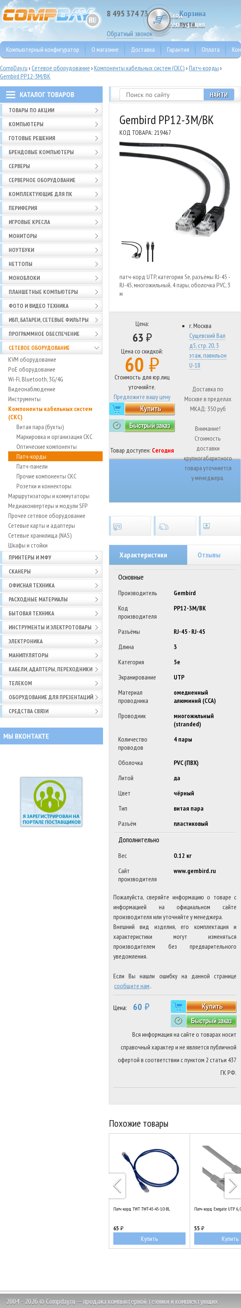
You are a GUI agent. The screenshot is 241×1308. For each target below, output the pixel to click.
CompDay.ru (14, 68)
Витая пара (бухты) (40, 427)
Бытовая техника (31, 613)
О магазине (105, 49)
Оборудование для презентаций (51, 697)
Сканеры (20, 571)
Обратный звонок (130, 33)
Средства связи (28, 711)
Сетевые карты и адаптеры (41, 525)
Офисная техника (32, 585)
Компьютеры (26, 124)
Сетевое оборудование (61, 68)
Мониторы (23, 236)
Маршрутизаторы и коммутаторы (49, 496)
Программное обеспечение (44, 333)
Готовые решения (32, 138)
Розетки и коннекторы (43, 486)
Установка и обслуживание (220, 526)
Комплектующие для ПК (40, 194)
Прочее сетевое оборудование (46, 515)
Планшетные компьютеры (43, 292)
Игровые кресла (29, 222)
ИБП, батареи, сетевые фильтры (49, 320)
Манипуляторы (28, 655)
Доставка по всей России (175, 526)
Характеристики (143, 554)
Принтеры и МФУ (30, 557)
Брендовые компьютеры (41, 152)
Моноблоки (24, 278)
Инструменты (24, 399)
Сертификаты (130, 526)
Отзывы (208, 554)
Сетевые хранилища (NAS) (40, 535)
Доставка (143, 49)
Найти (219, 94)
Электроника (26, 641)
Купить (149, 1238)
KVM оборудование (32, 359)
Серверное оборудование (42, 180)
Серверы (19, 166)
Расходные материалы (38, 599)
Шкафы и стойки (28, 545)
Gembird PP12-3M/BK (25, 76)
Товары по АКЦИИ (31, 110)
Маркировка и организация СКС (54, 436)
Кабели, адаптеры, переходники (50, 669)
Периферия (23, 208)
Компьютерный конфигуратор (42, 49)
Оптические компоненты (46, 446)
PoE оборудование (31, 369)
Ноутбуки (21, 250)
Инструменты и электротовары (50, 627)
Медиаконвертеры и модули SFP (48, 505)
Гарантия (178, 49)
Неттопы (20, 264)
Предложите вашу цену (142, 397)
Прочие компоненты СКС (46, 476)
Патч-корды (204, 68)
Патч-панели (32, 466)
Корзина (210, 18)
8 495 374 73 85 (132, 13)
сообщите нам (131, 986)
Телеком (20, 683)
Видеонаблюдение (31, 389)
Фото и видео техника (39, 306)
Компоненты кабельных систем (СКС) (139, 68)
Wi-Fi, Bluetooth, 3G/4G (35, 379)
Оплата (211, 49)
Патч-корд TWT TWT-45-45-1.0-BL (141, 1209)
